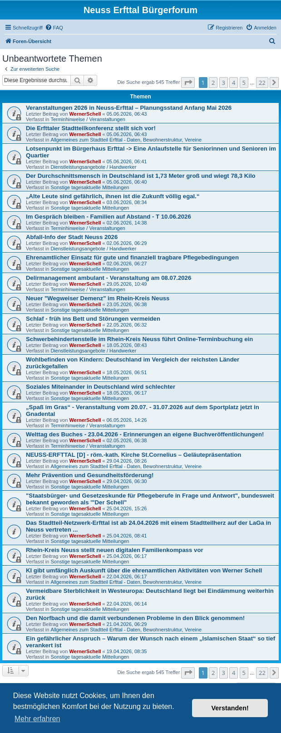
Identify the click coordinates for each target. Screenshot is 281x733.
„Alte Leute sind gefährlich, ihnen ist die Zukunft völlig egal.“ (112, 196)
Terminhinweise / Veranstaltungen (87, 119)
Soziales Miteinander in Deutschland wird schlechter (100, 386)
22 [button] (262, 82)
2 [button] (213, 82)
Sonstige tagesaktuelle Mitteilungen (89, 187)
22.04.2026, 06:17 (127, 576)
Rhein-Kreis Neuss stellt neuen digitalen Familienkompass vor (114, 550)
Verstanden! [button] (230, 708)
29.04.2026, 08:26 (127, 461)
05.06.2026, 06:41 (127, 161)
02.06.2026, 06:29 (127, 243)
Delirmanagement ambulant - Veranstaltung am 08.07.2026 (108, 277)
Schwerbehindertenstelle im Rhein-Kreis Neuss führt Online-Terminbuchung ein (139, 339)
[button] (188, 82)
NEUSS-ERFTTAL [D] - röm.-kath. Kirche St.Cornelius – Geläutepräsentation (133, 454)
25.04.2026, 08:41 (127, 535)
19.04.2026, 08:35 (127, 651)
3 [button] (223, 82)
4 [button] (233, 82)
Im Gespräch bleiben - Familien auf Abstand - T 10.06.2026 (108, 216)
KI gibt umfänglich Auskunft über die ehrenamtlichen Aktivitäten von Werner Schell (144, 570)
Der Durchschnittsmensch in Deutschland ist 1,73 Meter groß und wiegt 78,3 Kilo (141, 175)
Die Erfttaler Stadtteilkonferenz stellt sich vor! (91, 128)
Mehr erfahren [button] (37, 719)
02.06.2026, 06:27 (127, 263)
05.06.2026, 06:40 (127, 182)
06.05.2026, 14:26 (127, 420)
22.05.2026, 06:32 (127, 324)
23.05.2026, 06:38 (127, 304)
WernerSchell (85, 114)
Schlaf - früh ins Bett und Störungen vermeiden (93, 318)
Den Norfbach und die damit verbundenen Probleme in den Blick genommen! (135, 618)
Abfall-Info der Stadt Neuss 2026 (72, 237)
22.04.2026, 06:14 (127, 603)
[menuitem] (54, 27)
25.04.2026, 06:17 (127, 556)
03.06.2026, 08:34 (127, 202)
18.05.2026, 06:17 (127, 393)
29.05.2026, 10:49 (127, 284)
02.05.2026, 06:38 (127, 440)
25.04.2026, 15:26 (127, 508)
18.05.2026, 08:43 (127, 345)
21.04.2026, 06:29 (127, 624)
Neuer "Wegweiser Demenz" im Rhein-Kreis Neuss (97, 298)
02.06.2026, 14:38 (127, 222)
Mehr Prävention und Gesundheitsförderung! (89, 475)
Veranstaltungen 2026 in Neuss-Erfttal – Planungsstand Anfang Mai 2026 (129, 107)
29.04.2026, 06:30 (127, 481)
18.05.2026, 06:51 (127, 372)
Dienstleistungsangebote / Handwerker (93, 167)
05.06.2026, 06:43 (127, 114)
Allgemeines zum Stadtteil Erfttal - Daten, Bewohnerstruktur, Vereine (126, 139)
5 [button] (244, 82)
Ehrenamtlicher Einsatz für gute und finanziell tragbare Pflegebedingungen (132, 257)
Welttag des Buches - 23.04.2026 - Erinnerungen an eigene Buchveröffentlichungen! (145, 434)
